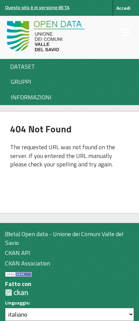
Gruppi (21, 81)
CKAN (16, 292)
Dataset (22, 66)
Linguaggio (17, 302)
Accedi (123, 7)
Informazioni (31, 97)
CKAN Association (27, 263)
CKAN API (17, 252)
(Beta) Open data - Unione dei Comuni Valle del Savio (64, 238)
